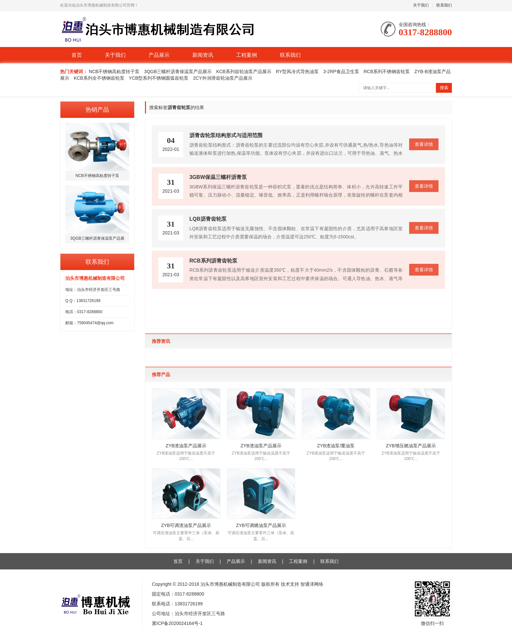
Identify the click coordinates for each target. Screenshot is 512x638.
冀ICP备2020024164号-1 (177, 623)
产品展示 (159, 55)
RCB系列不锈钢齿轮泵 (387, 71)
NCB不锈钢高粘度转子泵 (114, 71)
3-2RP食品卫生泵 (341, 71)
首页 (77, 55)
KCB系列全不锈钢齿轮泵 (99, 78)
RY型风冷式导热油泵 (297, 71)
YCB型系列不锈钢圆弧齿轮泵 (159, 78)
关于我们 (421, 5)
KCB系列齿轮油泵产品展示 (243, 71)
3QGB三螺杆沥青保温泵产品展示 (178, 71)
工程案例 (246, 55)
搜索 (444, 87)
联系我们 (444, 5)
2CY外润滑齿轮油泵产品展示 (222, 78)
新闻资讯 (202, 55)
